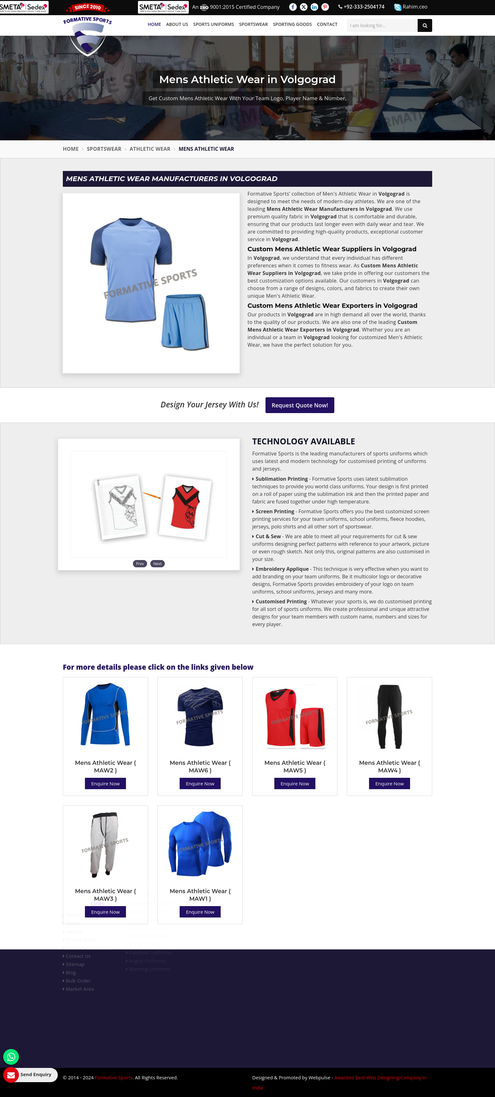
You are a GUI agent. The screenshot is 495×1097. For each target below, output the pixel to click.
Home (154, 24)
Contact (327, 24)
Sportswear (253, 24)
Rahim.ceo (410, 7)
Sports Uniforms (213, 24)
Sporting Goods (292, 24)
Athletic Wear (150, 148)
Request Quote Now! (300, 405)
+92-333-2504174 (361, 6)
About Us (177, 24)
